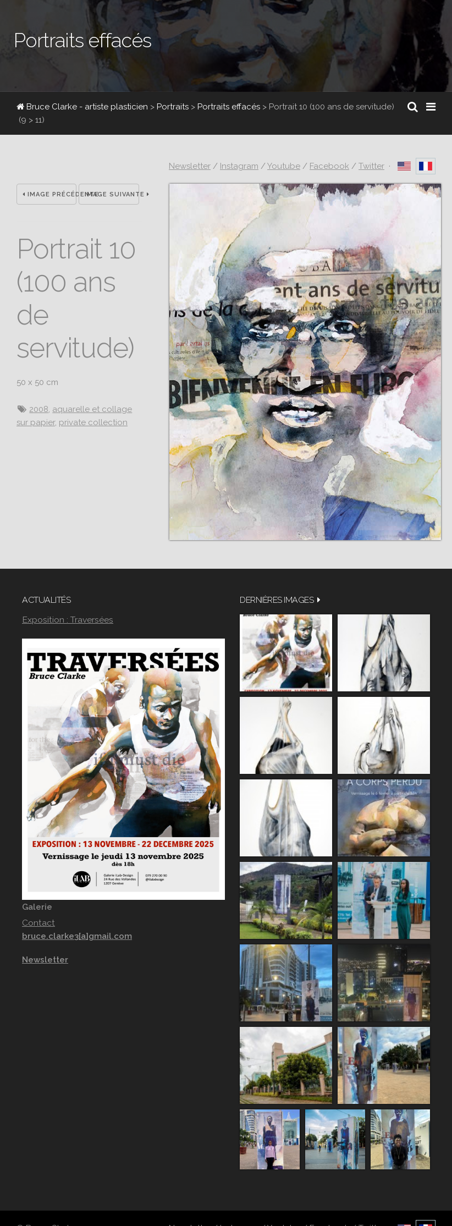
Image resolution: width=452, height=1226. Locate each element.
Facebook (329, 166)
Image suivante (112, 194)
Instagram (239, 166)
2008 (38, 409)
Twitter (371, 166)
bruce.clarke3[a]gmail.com (77, 936)
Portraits (173, 107)
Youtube (283, 166)
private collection (93, 422)
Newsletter (190, 166)
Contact (38, 922)
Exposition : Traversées (67, 619)
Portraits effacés (228, 107)
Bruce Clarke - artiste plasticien (82, 107)
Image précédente (49, 194)
